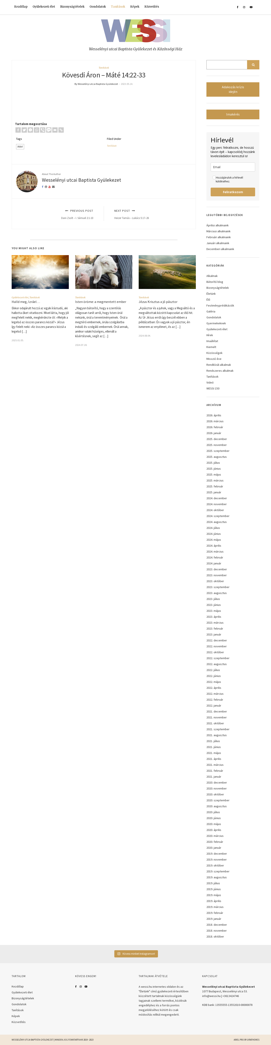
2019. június (213, 889)
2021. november (216, 717)
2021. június (213, 747)
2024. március (215, 551)
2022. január (213, 705)
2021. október (215, 723)
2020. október (215, 794)
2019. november (216, 859)
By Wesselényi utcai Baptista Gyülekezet (96, 83)
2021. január (213, 776)
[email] (233, 167)
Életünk (211, 294)
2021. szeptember (218, 729)
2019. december (216, 853)
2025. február (214, 486)
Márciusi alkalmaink (218, 231)
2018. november (216, 930)
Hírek (209, 335)
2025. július (213, 463)
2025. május (213, 474)
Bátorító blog (214, 282)
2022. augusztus (216, 664)
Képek (134, 6)
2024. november (216, 504)
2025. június (213, 468)
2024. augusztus (216, 522)
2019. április (213, 901)
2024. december (216, 498)
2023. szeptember (218, 587)
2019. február (214, 913)
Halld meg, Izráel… (26, 302)
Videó (210, 382)
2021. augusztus (216, 735)
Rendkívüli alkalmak (218, 365)
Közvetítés (151, 6)
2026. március (215, 421)
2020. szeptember (218, 800)
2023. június (213, 605)
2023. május (213, 611)
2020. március (215, 836)
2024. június (213, 534)
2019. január (213, 919)
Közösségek (214, 353)
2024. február (214, 557)
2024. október (215, 510)
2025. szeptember (218, 451)
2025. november (216, 445)
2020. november (216, 788)
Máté (20, 146)
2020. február (214, 842)
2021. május (213, 753)
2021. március (215, 765)
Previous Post (57, 214)
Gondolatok (98, 6)
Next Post (150, 214)
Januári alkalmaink (217, 243)
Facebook (76, 986)
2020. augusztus (216, 806)
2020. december (216, 782)
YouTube (86, 986)
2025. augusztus (216, 457)
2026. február (214, 427)
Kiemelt (211, 347)
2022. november (216, 646)
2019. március (215, 907)
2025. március (215, 480)
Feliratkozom (233, 192)
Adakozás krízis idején (233, 89)
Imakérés (233, 114)
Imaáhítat (212, 341)
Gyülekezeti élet (44, 6)
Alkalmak (212, 276)
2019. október (215, 865)
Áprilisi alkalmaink (217, 225)
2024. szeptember (218, 516)
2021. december (216, 711)
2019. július (213, 883)
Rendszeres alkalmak (220, 371)
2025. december (216, 439)
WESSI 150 (212, 388)
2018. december (216, 925)
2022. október (215, 652)
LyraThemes (253, 1039)
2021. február (214, 771)
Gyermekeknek (216, 323)
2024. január (213, 563)
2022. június (213, 676)
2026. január (213, 433)
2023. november (216, 575)
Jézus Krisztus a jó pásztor (158, 302)
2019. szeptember (218, 871)
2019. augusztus (216, 877)
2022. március (215, 694)
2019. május (213, 895)
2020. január (213, 848)
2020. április (213, 830)
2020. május (213, 824)
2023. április (213, 617)
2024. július (213, 528)
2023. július (213, 599)
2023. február (214, 628)
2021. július (213, 741)
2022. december (216, 640)
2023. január (213, 634)
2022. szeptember (218, 658)
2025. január (213, 492)
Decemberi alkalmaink (220, 249)
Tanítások (118, 6)
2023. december (216, 569)
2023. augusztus (216, 593)
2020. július (213, 812)
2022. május (213, 682)
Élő (208, 299)
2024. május (213, 540)
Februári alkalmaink (218, 237)
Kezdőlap (21, 6)
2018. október (215, 936)
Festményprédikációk (220, 305)
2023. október (215, 581)
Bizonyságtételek (72, 6)
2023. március (215, 622)
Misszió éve (213, 359)
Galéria (210, 311)
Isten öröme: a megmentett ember (100, 302)
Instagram (81, 986)
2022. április (213, 688)
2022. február (214, 699)
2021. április (213, 759)
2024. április (213, 545)
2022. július (213, 670)
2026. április (213, 415)
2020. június (213, 818)
